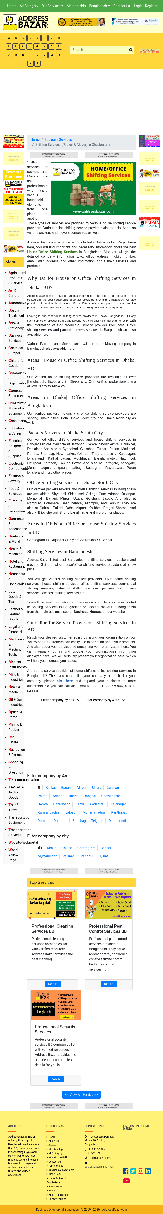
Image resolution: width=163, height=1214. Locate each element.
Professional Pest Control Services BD (108, 929)
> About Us (52, 1140)
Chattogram (86, 848)
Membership (76, 6)
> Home (50, 1136)
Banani (66, 788)
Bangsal (90, 796)
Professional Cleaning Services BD (52, 929)
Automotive (17, 303)
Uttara (96, 788)
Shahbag (79, 821)
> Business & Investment (60, 1170)
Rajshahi (69, 856)
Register (151, 6)
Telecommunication (23, 780)
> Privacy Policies (56, 1198)
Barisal (106, 848)
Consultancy (17, 421)
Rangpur (87, 856)
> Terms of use (54, 1165)
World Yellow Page (13, 855)
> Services (52, 1145)
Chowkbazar (110, 796)
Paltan (42, 796)
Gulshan (113, 788)
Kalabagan (119, 804)
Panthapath (120, 812)
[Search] (99, 50)
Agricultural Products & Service (17, 278)
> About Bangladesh (57, 1194)
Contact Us (121, 6)
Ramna (43, 821)
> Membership (54, 1149)
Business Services (58, 140)
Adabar (58, 796)
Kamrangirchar (49, 812)
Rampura (60, 821)
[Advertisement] (81, 100)
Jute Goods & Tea (14, 596)
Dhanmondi (117, 821)
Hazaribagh (61, 804)
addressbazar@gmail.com (99, 1166)
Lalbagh (71, 812)
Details (52, 984)
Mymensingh (47, 856)
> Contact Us (53, 1161)
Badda (74, 796)
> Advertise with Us (57, 1157)
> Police (50, 1190)
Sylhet (103, 856)
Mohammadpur (94, 812)
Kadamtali (97, 804)
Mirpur (82, 788)
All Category (29, 6)
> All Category (54, 1153)
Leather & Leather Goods (15, 614)
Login (138, 6)
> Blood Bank (53, 1174)
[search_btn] (131, 50)
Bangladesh (99, 6)
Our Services (52, 6)
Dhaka (51, 848)
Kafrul (80, 804)
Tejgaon (97, 821)
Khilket (51, 788)
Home (11, 6)
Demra (43, 804)
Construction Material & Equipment (18, 408)
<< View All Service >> (81, 1095)
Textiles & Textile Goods (16, 792)
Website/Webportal (23, 842)
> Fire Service (54, 1186)
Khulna (67, 848)
